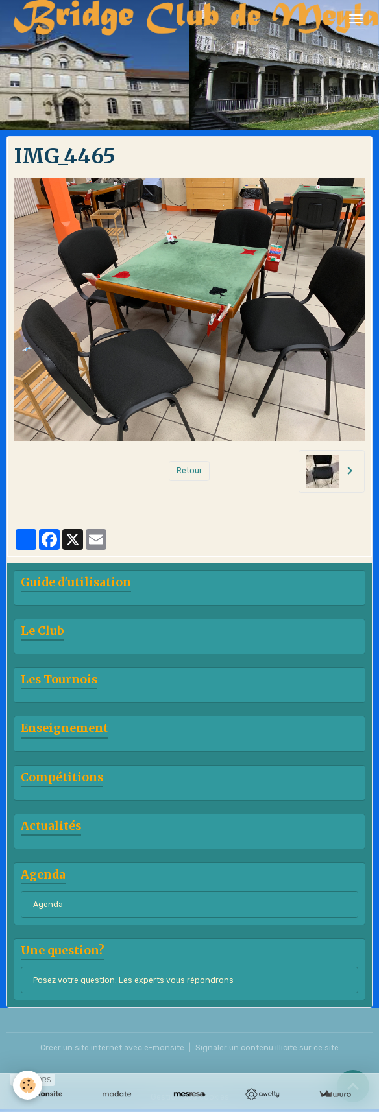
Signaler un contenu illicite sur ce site (267, 1047)
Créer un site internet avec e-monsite (112, 1047)
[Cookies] (27, 1085)
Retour (189, 470)
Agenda (48, 904)
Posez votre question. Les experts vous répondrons (133, 980)
